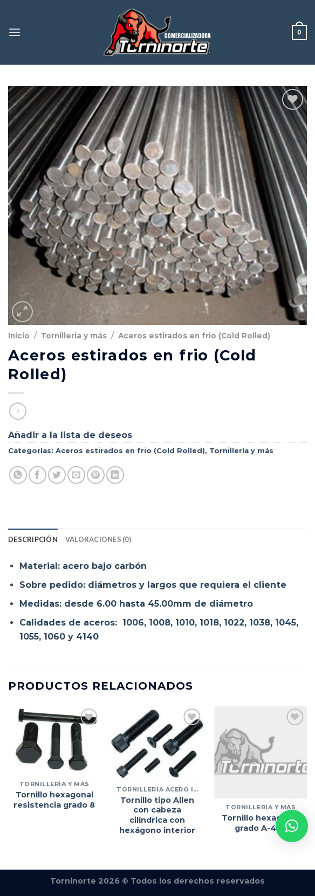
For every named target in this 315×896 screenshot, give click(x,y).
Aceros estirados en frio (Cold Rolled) (194, 335)
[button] (292, 826)
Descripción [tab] (33, 539)
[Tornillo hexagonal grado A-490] (260, 752)
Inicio (19, 335)
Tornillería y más (74, 335)
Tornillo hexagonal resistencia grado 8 (54, 800)
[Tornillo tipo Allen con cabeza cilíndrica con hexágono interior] (157, 743)
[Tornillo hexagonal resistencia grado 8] (54, 740)
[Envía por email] (76, 475)
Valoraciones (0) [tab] (98, 539)
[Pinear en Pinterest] (96, 475)
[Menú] (14, 32)
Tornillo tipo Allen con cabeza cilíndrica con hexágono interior (157, 815)
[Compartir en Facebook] (37, 475)
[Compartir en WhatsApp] (18, 475)
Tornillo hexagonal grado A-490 (260, 823)
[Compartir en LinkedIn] (115, 475)
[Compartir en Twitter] (57, 475)
